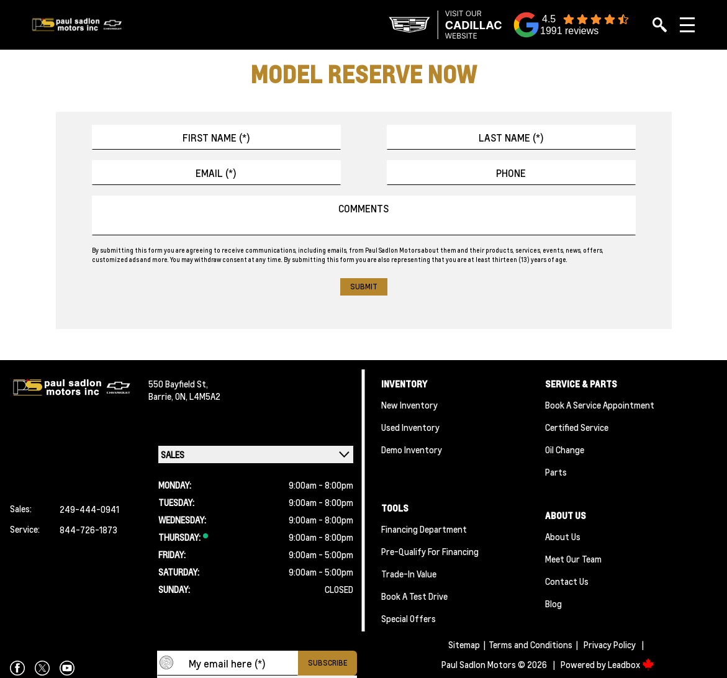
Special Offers (408, 618)
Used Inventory (410, 427)
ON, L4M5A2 (197, 396)
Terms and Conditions (530, 644)
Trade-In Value (408, 573)
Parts (556, 471)
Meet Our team (573, 558)
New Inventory (409, 404)
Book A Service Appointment (599, 404)
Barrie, (161, 396)
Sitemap (464, 644)
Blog (553, 603)
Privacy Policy (610, 644)
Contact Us (567, 581)
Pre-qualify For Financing (430, 551)
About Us (562, 536)
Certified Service (576, 427)
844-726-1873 (88, 529)
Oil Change (564, 449)
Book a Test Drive (414, 596)
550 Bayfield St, (178, 383)
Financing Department (424, 529)
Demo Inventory (411, 449)
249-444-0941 (89, 509)
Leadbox (631, 664)
